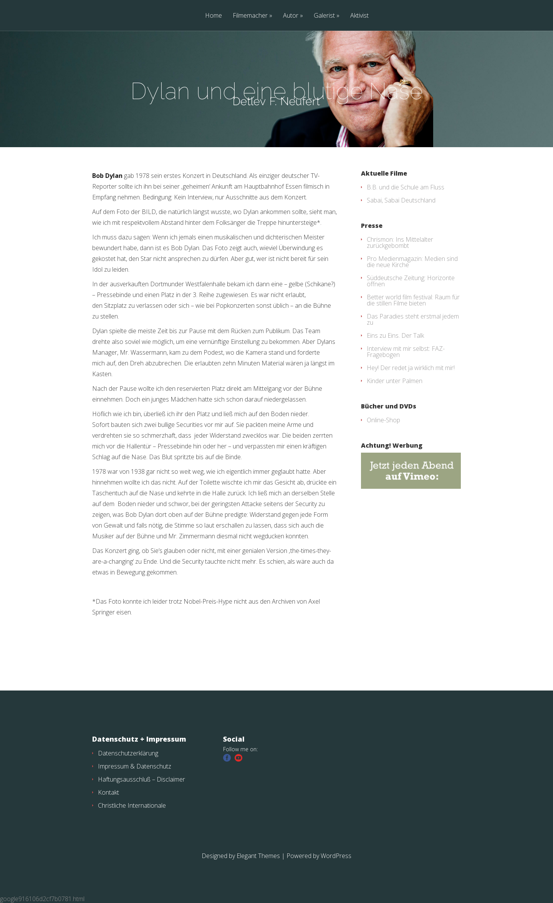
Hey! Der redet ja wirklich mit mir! (411, 368)
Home (213, 16)
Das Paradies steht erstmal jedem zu (413, 319)
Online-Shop (383, 420)
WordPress (336, 856)
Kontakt (108, 792)
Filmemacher (250, 16)
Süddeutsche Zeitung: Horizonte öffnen (411, 281)
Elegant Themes (258, 856)
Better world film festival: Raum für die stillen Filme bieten (413, 300)
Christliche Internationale (132, 805)
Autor (290, 16)
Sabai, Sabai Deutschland (401, 200)
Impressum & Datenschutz (134, 766)
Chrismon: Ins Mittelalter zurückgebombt (400, 242)
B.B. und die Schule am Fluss (405, 187)
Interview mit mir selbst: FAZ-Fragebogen (406, 351)
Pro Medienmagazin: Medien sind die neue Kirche (412, 261)
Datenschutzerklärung (128, 753)
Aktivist (359, 16)
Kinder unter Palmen (394, 381)
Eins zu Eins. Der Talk (395, 335)
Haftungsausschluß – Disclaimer (141, 779)
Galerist (324, 16)
